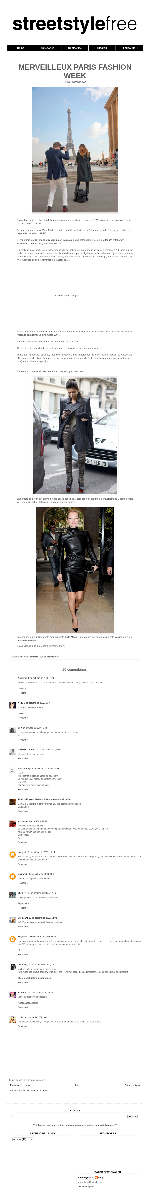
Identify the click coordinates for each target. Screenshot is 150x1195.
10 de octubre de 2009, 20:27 (43, 964)
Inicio (77, 1085)
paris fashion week (38, 657)
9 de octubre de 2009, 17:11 (33, 821)
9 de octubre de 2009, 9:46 (48, 749)
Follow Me (129, 48)
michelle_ (23, 964)
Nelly (20, 703)
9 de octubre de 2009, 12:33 (45, 768)
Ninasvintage (24, 768)
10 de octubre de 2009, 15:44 (42, 936)
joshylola (22, 852)
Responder (23, 693)
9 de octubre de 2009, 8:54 (34, 728)
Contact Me (75, 48)
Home (20, 48)
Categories (47, 48)
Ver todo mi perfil (86, 1186)
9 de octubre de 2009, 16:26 (57, 799)
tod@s (108, 240)
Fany (100, 1177)
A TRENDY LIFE (26, 749)
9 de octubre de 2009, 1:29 (41, 678)
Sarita (21, 992)
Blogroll (102, 48)
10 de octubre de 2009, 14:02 (43, 918)
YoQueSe (22, 936)
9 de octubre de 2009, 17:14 (41, 852)
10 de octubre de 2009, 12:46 (42, 893)
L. (19, 1017)
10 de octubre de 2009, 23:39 (39, 992)
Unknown (23, 874)
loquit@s (43, 361)
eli (19, 728)
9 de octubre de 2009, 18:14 (42, 874)
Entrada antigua (132, 1085)
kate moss (24, 657)
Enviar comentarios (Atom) (35, 1090)
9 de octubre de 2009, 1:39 (37, 703)
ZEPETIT (22, 893)
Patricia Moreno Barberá (30, 799)
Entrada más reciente (20, 1085)
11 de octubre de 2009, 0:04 (34, 1017)
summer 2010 (53, 657)
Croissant (23, 918)
